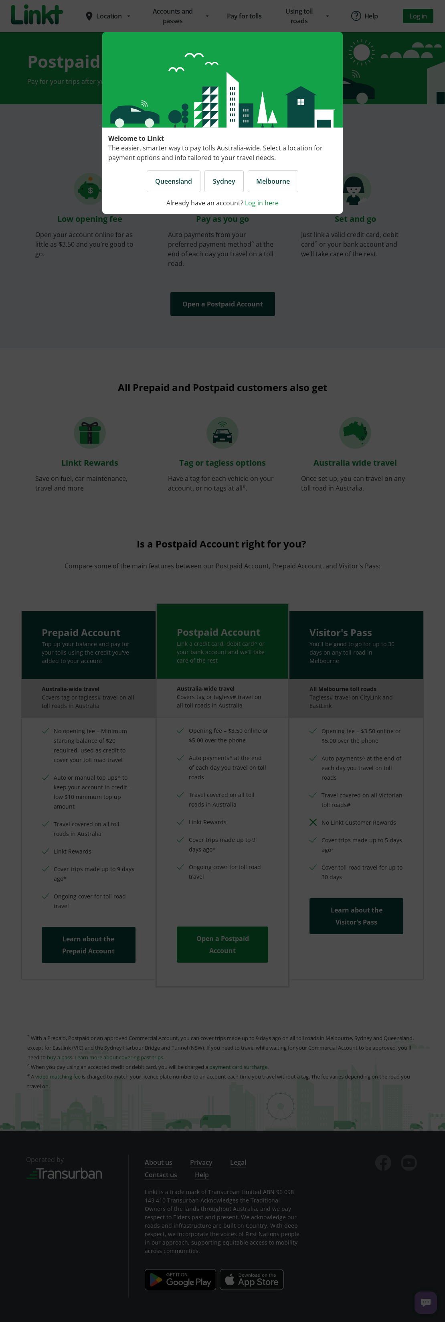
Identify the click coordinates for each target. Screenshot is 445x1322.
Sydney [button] (224, 181)
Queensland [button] (173, 181)
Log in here (262, 203)
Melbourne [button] (273, 181)
